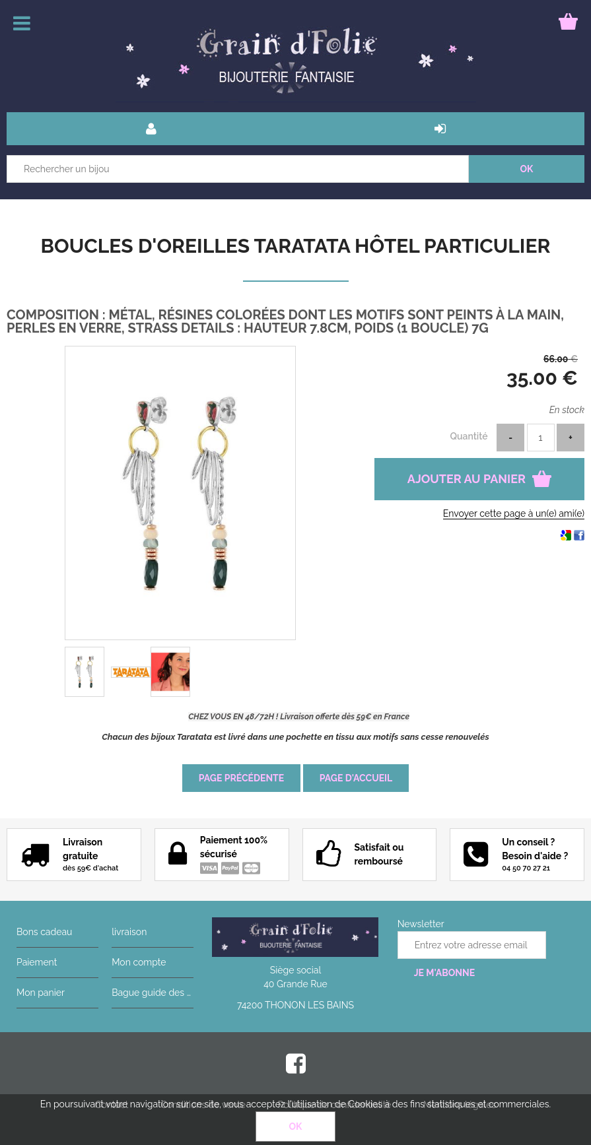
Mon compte (139, 962)
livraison (129, 932)
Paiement (37, 962)
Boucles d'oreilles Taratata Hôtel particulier (296, 245)
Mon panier (41, 992)
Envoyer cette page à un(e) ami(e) (513, 513)
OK (295, 1126)
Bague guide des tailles (152, 992)
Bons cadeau (44, 932)
